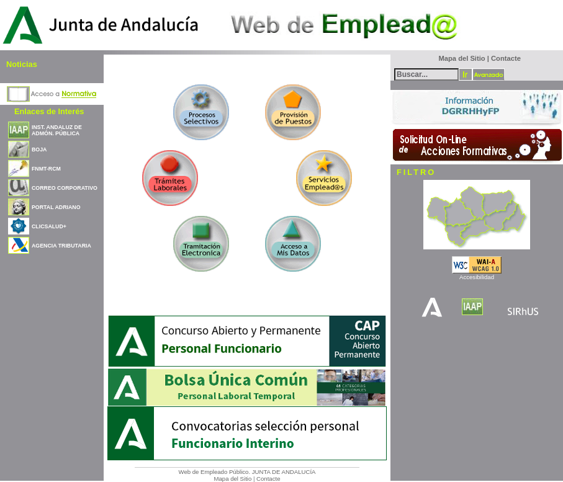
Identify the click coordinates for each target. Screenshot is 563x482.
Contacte (268, 478)
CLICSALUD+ (49, 226)
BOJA (39, 149)
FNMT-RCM (46, 169)
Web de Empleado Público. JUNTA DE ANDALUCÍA (247, 471)
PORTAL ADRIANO (56, 207)
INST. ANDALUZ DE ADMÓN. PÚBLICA (57, 130)
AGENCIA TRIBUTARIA (61, 246)
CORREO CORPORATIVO (64, 188)
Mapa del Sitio (232, 478)
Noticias (21, 64)
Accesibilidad (476, 277)
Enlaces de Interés (49, 111)
